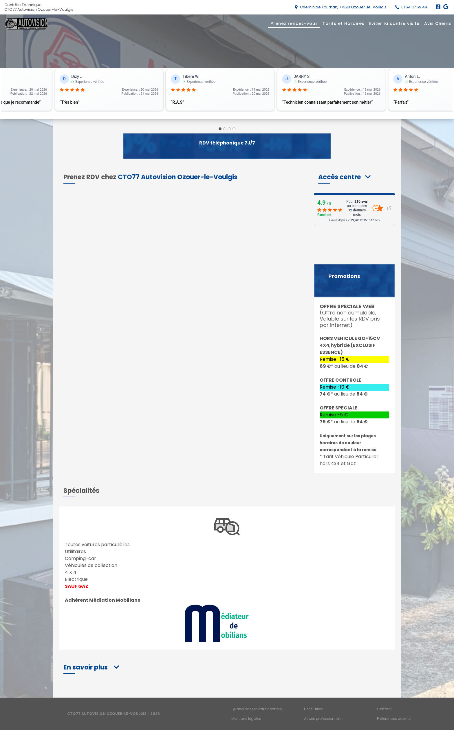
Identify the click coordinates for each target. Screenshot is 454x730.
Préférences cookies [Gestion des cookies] (394, 718)
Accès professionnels (323, 718)
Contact (384, 709)
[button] (344, 177)
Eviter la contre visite (394, 23)
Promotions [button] (344, 276)
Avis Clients (438, 23)
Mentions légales (246, 718)
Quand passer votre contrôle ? (258, 709)
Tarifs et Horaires (344, 23)
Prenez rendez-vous (294, 23)
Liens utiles (313, 709)
